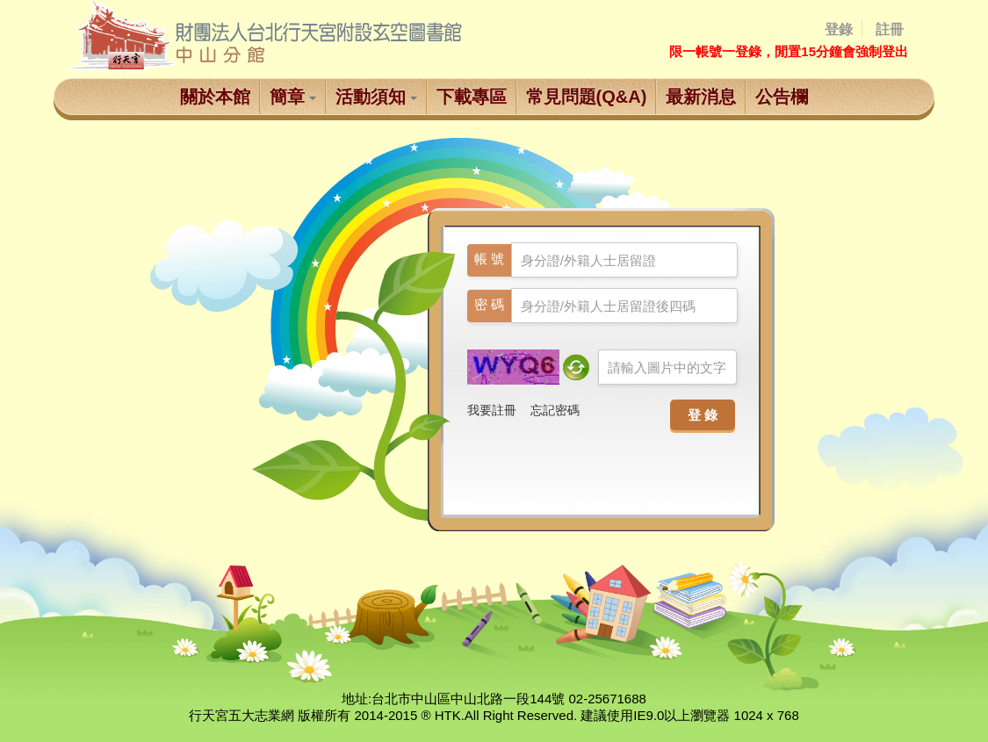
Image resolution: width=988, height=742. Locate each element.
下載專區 (471, 96)
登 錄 (703, 413)
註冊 (890, 29)
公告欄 (781, 96)
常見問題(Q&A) (586, 96)
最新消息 (701, 96)
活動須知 (376, 96)
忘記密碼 (555, 410)
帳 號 (489, 258)
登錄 (839, 29)
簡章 (293, 96)
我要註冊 (491, 410)
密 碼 (489, 304)
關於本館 (215, 96)
